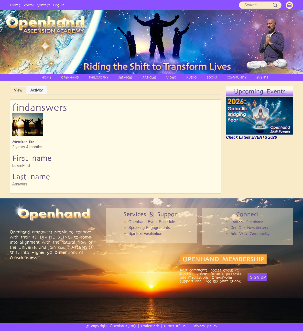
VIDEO (171, 77)
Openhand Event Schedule (151, 222)
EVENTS (262, 77)
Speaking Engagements (149, 228)
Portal (28, 5)
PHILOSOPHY (98, 77)
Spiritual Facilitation (145, 233)
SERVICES (125, 77)
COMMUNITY (237, 77)
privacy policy (205, 325)
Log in (59, 5)
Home (15, 5)
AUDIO (191, 77)
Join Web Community (250, 233)
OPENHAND (70, 77)
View (18, 90)
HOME (46, 77)
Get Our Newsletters (249, 227)
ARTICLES (149, 77)
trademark (150, 325)
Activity (36, 90)
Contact (43, 5)
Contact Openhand (246, 221)
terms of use (175, 325)
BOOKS (211, 77)
